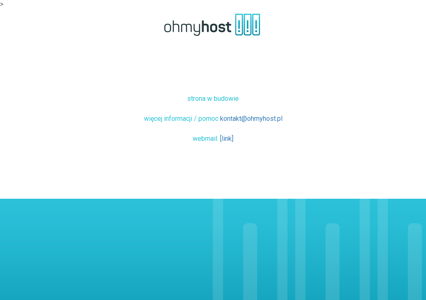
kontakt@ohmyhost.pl (251, 118)
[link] (226, 138)
